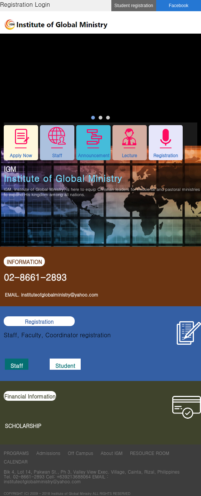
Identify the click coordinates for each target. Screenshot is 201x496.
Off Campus (80, 453)
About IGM (111, 453)
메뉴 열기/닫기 (191, 23)
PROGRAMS (16, 453)
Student (65, 365)
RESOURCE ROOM (149, 453)
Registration (16, 4)
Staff (16, 365)
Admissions (48, 453)
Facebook (179, 5)
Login (42, 4)
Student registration (133, 5)
